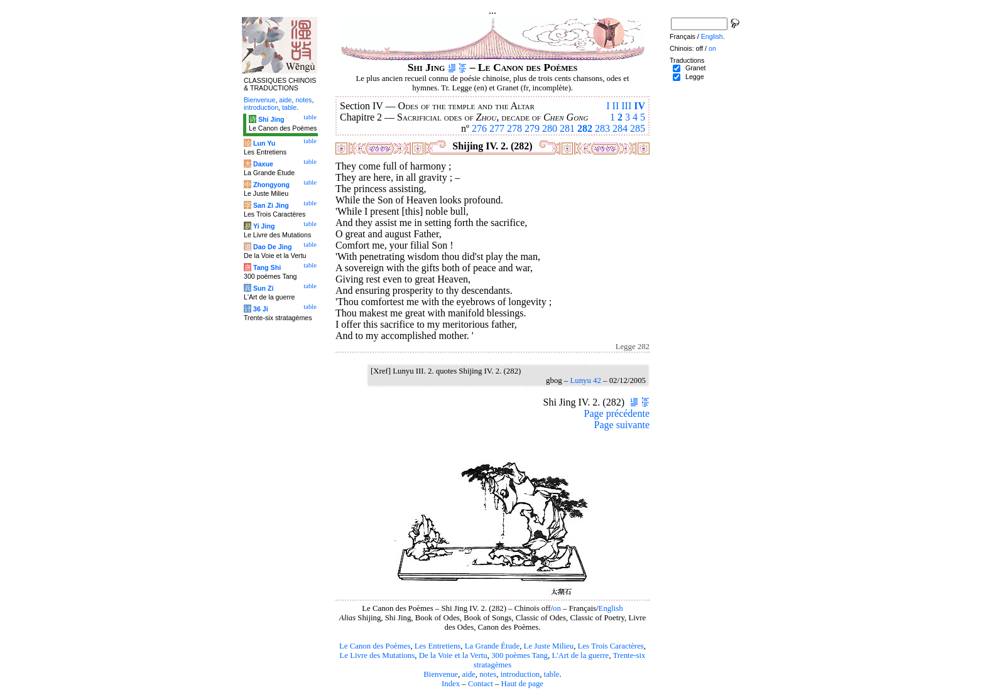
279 (532, 128)
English (611, 608)
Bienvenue (440, 674)
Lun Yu (264, 143)
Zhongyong (271, 184)
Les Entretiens (438, 646)
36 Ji (260, 309)
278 (514, 128)
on (557, 608)
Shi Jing (271, 119)
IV (639, 105)
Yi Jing (264, 226)
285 (637, 128)
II (615, 105)
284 (620, 128)
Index (451, 683)
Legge (694, 76)
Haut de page (522, 683)
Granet (695, 68)
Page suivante (622, 424)
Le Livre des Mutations (377, 655)
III (626, 105)
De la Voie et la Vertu (453, 655)
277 (496, 128)
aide (468, 674)
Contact (480, 683)
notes (487, 674)
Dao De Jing (272, 247)
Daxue (263, 164)
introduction (520, 674)
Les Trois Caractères (611, 646)
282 (584, 128)
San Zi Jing (271, 205)
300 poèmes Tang (519, 655)
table (552, 674)
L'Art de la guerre (580, 655)
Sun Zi (263, 288)
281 (567, 128)
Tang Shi (267, 267)
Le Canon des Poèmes (374, 646)
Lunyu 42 (585, 380)
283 (602, 128)
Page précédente (617, 413)
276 (479, 128)
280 (549, 128)
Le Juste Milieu (549, 646)
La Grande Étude (492, 646)
